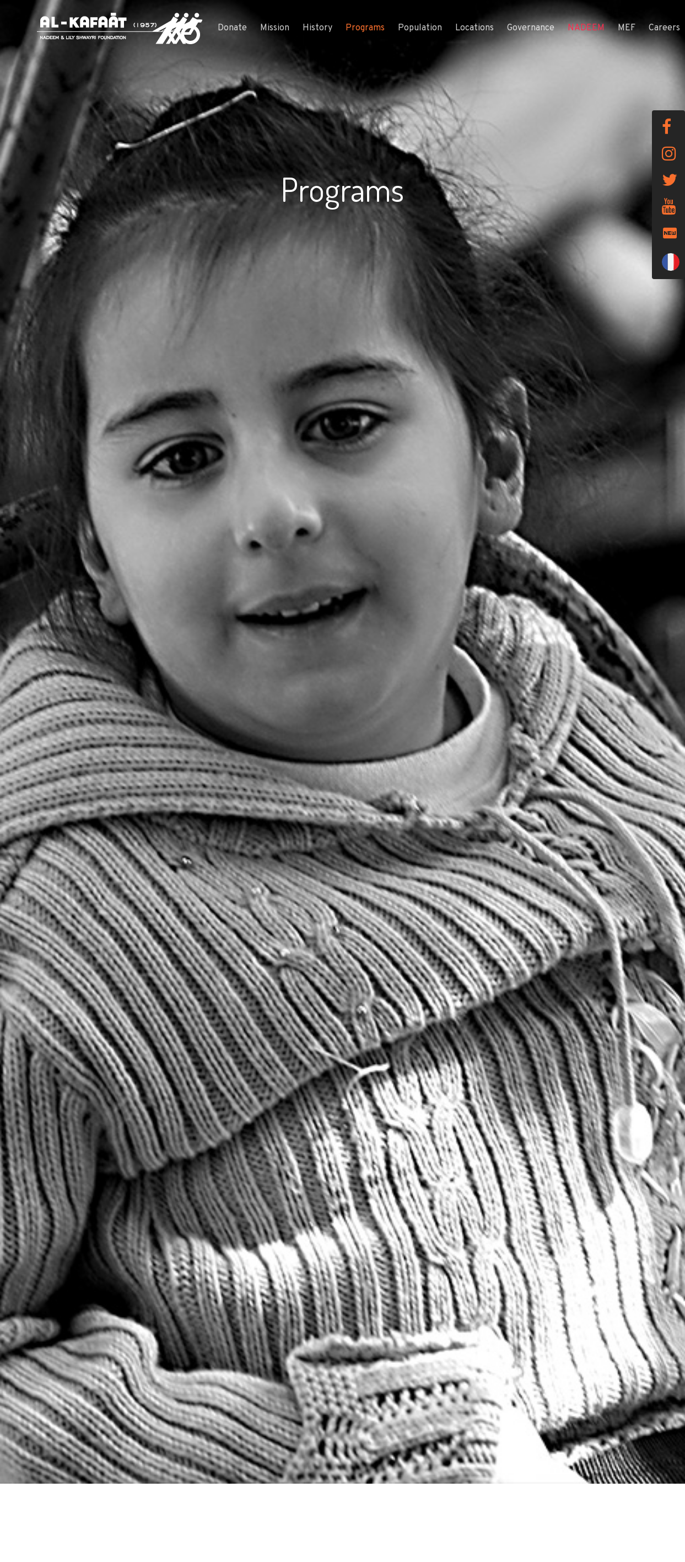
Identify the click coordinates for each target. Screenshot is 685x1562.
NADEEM (586, 28)
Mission (274, 28)
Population (420, 28)
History (317, 28)
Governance (530, 28)
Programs (365, 28)
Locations (474, 28)
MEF (626, 28)
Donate (232, 28)
